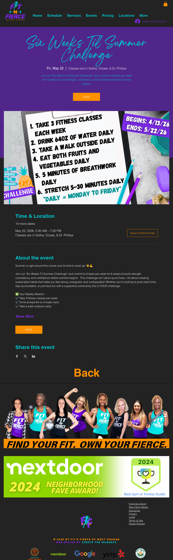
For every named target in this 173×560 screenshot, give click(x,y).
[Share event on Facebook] (17, 356)
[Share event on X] (25, 356)
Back (87, 372)
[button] (165, 3)
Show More (24, 316)
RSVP (86, 97)
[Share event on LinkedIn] (33, 356)
